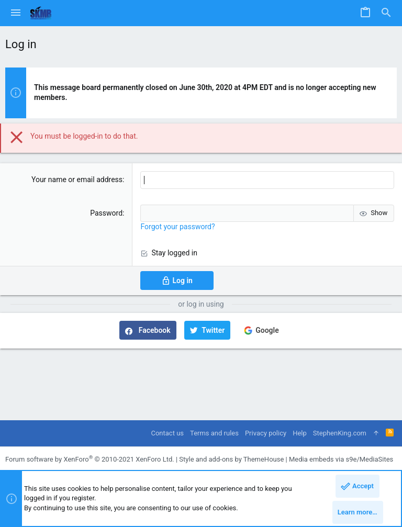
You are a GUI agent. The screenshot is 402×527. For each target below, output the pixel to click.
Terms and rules (214, 433)
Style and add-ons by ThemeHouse (231, 459)
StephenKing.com (339, 433)
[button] (15, 13)
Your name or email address (76, 179)
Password (106, 213)
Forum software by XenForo (89, 459)
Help (300, 433)
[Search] (386, 13)
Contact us (167, 433)
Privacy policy (265, 433)
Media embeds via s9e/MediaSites (341, 459)
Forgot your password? (177, 226)
